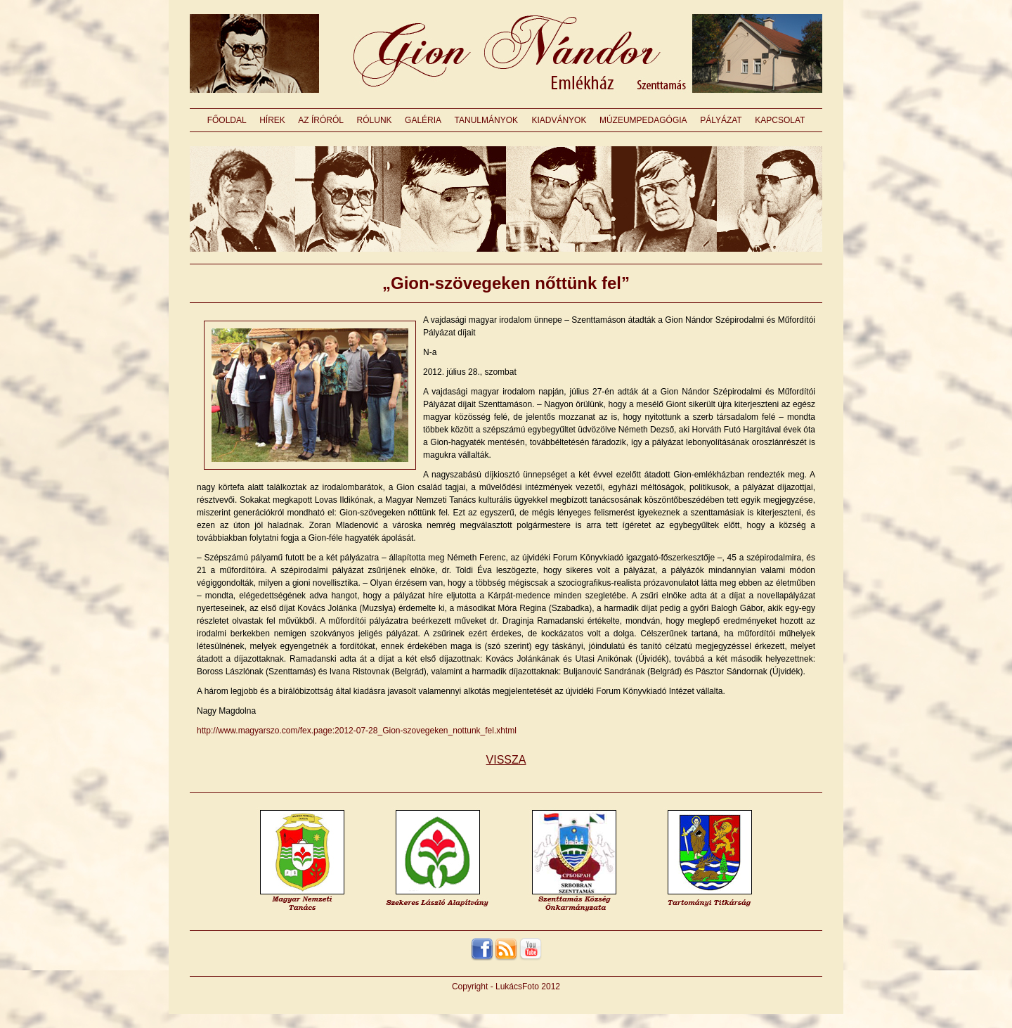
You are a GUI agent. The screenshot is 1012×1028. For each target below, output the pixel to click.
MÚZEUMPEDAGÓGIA (643, 120)
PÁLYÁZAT (721, 120)
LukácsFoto (517, 986)
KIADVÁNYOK (558, 120)
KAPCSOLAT (780, 120)
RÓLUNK (374, 120)
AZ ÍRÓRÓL (321, 120)
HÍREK (272, 120)
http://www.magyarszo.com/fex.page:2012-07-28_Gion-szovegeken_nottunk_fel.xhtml (357, 730)
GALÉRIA (423, 120)
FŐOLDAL (227, 120)
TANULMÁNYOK (486, 120)
